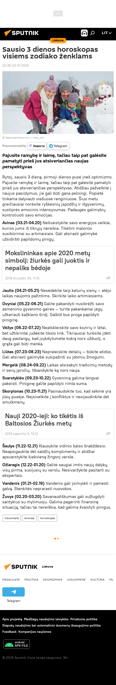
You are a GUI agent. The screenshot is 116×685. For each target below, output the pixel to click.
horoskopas (47, 518)
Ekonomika (52, 579)
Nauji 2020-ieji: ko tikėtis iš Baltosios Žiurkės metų (44, 419)
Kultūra (97, 579)
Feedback (9, 632)
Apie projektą (12, 619)
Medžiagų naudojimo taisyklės (46, 619)
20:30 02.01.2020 (15, 65)
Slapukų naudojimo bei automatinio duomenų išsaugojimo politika (51, 625)
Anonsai (29, 518)
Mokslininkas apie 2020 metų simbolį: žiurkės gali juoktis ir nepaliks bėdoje (47, 260)
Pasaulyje (11, 579)
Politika (31, 579)
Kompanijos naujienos (34, 632)
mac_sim (38, 137)
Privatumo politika (83, 619)
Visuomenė (11, 518)
